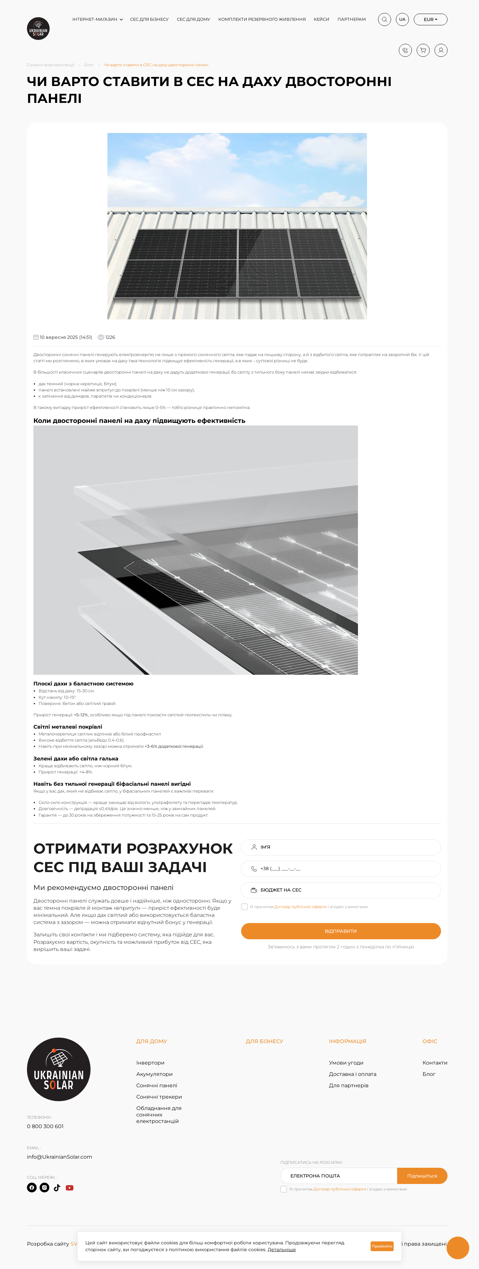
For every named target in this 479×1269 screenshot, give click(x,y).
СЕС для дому (193, 19)
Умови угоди (346, 1063)
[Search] (384, 19)
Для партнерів (349, 1085)
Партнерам (352, 19)
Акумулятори (154, 1074)
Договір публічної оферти (300, 906)
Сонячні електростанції (50, 65)
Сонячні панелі (156, 1085)
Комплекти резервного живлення (262, 19)
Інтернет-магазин (94, 19)
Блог (89, 65)
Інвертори (150, 1063)
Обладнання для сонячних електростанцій (159, 1114)
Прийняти (382, 1246)
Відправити (341, 931)
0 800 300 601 (45, 1126)
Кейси (321, 19)
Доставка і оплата (352, 1074)
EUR (429, 19)
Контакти (435, 1063)
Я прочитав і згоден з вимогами (309, 907)
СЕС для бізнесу (149, 19)
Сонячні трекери (159, 1097)
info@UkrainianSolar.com (59, 1157)
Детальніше (282, 1249)
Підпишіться (422, 1176)
